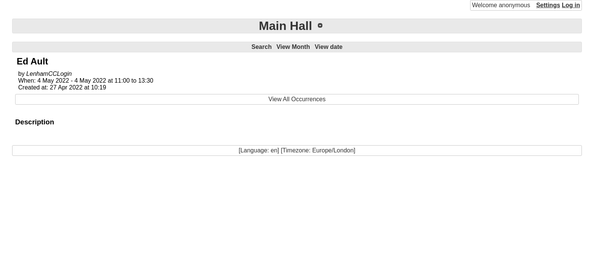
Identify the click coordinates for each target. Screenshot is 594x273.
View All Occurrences (297, 99)
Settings (548, 5)
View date (329, 47)
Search (262, 47)
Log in (571, 5)
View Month (293, 47)
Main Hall (285, 26)
